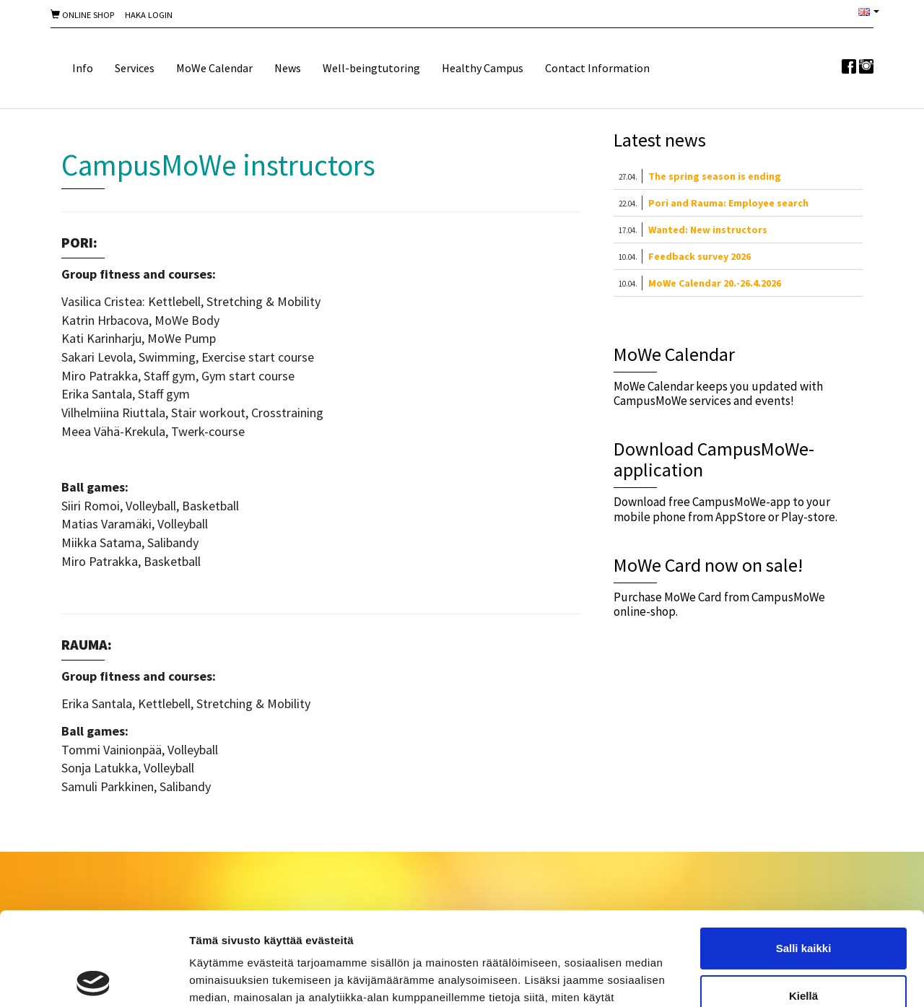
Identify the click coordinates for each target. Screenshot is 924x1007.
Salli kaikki (804, 855)
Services (134, 68)
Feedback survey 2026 (699, 256)
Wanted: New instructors (707, 229)
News (287, 68)
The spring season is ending (714, 176)
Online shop (82, 14)
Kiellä (803, 902)
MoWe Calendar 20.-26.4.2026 (714, 282)
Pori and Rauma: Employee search (728, 202)
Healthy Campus (482, 68)
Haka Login (149, 14)
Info (82, 68)
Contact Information (597, 68)
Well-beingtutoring (371, 68)
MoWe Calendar (214, 68)
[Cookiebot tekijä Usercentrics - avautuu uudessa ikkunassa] (93, 979)
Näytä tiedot (220, 978)
